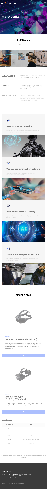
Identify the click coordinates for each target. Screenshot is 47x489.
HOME (3, 21)
